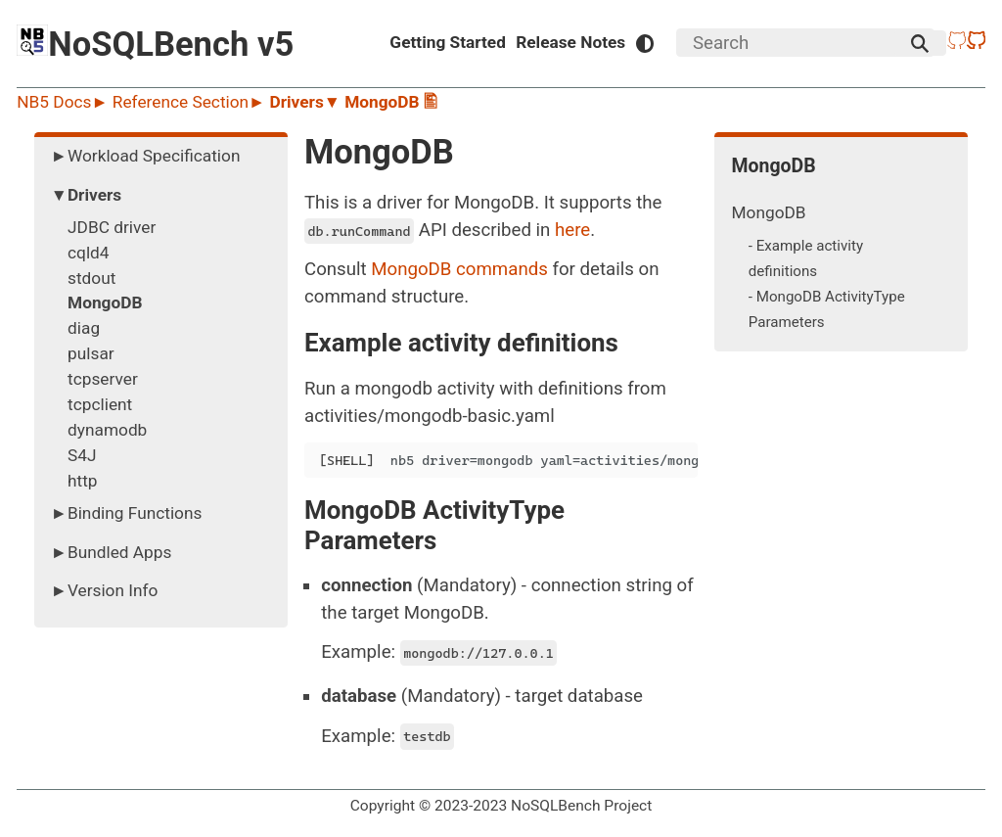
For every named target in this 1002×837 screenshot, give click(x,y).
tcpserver (103, 379)
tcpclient (100, 404)
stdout (91, 278)
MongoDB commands (459, 269)
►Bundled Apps (111, 552)
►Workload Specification (146, 155)
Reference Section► (191, 102)
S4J (82, 455)
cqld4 (89, 252)
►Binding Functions (127, 513)
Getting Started (447, 42)
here (572, 230)
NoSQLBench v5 (155, 44)
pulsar (91, 353)
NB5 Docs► (65, 102)
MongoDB (769, 212)
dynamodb (107, 430)
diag (84, 328)
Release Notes (570, 42)
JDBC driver (112, 227)
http (83, 480)
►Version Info (105, 590)
